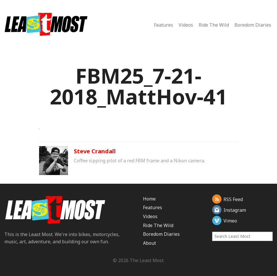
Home (149, 199)
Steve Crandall (95, 151)
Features (163, 25)
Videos (186, 25)
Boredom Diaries (252, 25)
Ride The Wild (214, 25)
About (149, 243)
